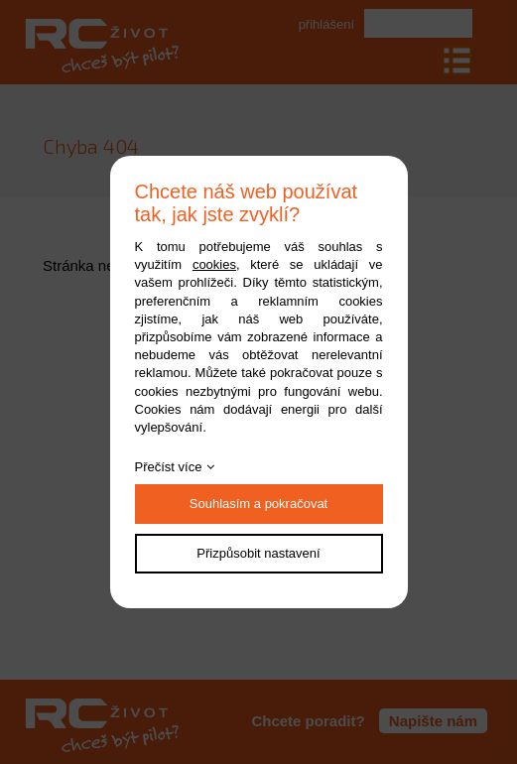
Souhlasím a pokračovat (258, 503)
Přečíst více (168, 466)
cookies (214, 264)
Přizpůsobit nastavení (258, 553)
